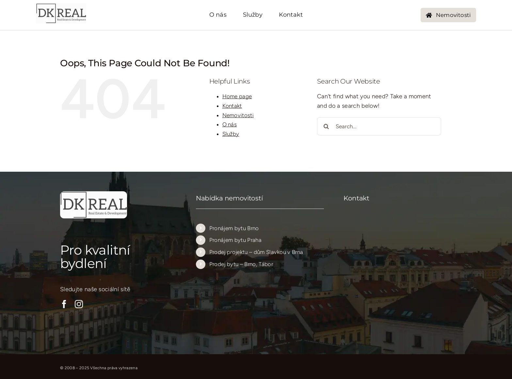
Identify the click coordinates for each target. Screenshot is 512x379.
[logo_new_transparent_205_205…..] (61, 6)
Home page (237, 96)
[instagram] (79, 304)
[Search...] (379, 126)
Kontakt (232, 106)
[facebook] (64, 304)
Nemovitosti (238, 115)
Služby (230, 134)
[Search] (326, 126)
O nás (229, 124)
